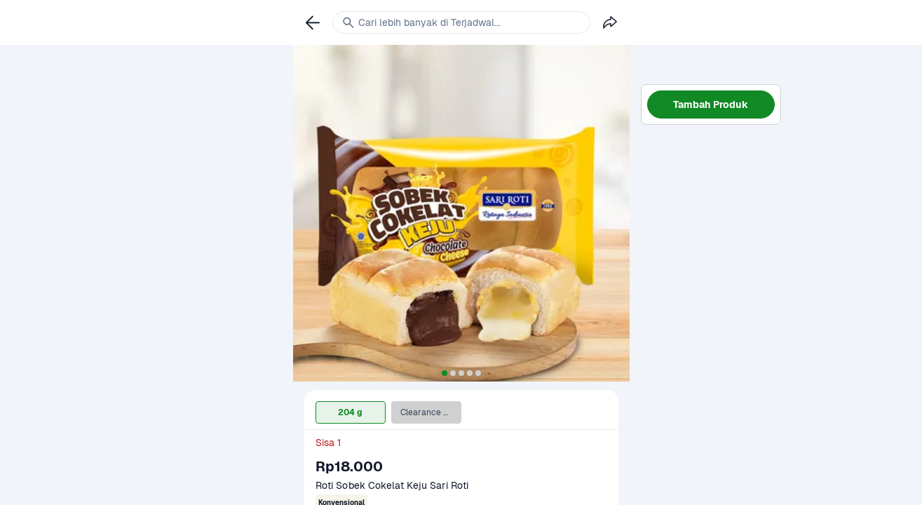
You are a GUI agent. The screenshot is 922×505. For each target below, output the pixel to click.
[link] (312, 22)
